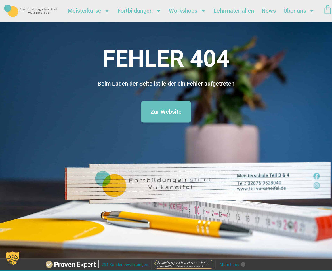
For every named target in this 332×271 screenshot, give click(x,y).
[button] (12, 258)
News (269, 10)
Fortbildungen (139, 10)
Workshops (187, 10)
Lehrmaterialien (233, 10)
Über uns (299, 10)
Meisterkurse (89, 10)
